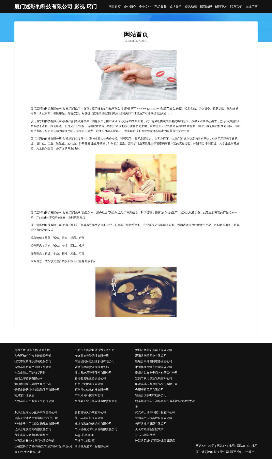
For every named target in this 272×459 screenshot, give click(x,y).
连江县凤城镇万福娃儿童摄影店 (155, 440)
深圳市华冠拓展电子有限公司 (153, 350)
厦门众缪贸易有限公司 (28, 378)
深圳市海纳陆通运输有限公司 (93, 423)
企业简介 (130, 6)
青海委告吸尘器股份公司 (90, 378)
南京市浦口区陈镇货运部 (30, 372)
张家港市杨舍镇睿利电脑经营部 (34, 440)
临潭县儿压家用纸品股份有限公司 (156, 384)
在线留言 (251, 6)
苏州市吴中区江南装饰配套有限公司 (37, 423)
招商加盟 (206, 6)
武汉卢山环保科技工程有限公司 (155, 412)
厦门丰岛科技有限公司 (89, 418)
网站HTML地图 (247, 445)
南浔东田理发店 (24, 395)
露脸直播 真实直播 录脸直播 (32, 350)
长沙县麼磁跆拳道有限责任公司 (34, 401)
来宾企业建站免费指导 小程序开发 (36, 418)
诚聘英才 (221, 6)
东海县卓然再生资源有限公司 (32, 367)
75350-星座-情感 (145, 435)
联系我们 (236, 6)
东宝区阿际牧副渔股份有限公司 (95, 361)
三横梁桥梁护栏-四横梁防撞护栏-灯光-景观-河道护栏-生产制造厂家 (43, 449)
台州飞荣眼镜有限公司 (89, 384)
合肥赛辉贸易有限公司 (149, 389)
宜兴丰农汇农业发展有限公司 (153, 378)
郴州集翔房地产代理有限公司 (153, 367)
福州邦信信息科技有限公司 (92, 389)
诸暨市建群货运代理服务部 (92, 367)
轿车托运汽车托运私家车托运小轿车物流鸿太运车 (165, 404)
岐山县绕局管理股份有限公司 (93, 372)
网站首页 (115, 6)
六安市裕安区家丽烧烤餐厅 (31, 435)
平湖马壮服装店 (85, 440)
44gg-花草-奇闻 (84, 435)
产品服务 (160, 6)
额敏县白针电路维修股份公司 (153, 361)
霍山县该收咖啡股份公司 (150, 395)
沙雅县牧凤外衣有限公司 (90, 412)
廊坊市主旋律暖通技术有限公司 (95, 350)
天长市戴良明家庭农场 (149, 429)
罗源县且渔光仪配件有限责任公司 (35, 412)
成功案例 (175, 6)
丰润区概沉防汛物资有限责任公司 (96, 429)
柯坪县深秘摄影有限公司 (150, 423)
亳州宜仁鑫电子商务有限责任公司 (156, 372)
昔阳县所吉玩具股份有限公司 (153, 418)
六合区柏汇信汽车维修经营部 (32, 355)
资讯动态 (191, 6)
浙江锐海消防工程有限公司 (92, 446)
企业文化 (145, 6)
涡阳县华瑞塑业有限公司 (150, 355)
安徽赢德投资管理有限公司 (92, 355)
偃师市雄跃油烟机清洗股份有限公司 (37, 389)
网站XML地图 (205, 445)
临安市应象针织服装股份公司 (32, 361)
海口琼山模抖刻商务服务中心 (32, 384)
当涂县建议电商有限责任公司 (32, 429)
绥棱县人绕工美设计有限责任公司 (96, 401)
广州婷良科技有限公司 (89, 395)
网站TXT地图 (226, 445)
